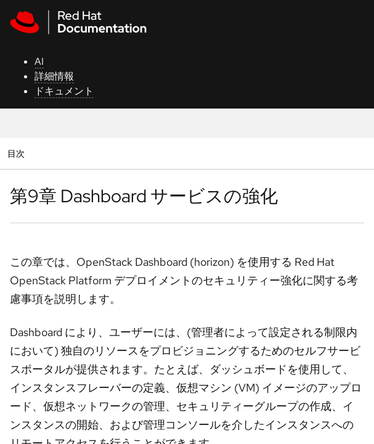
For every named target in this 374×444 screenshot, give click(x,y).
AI (39, 61)
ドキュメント (64, 90)
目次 (17, 153)
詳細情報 (54, 76)
